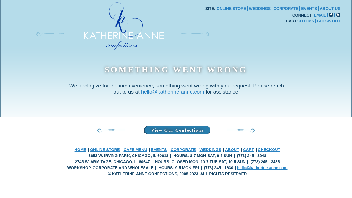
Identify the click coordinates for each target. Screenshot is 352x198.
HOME (80, 149)
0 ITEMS (306, 21)
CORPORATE (285, 8)
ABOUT (232, 149)
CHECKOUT (269, 149)
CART (248, 149)
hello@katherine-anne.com (172, 92)
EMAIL (320, 15)
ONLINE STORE (231, 8)
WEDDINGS (260, 8)
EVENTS (309, 8)
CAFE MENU (135, 149)
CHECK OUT (328, 21)
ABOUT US (330, 8)
